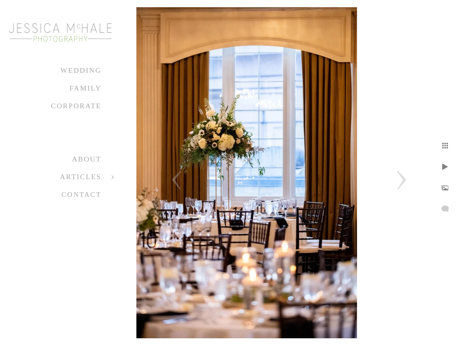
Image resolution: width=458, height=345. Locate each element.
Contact (81, 194)
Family (85, 88)
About (86, 159)
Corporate (76, 106)
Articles (80, 177)
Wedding (80, 70)
